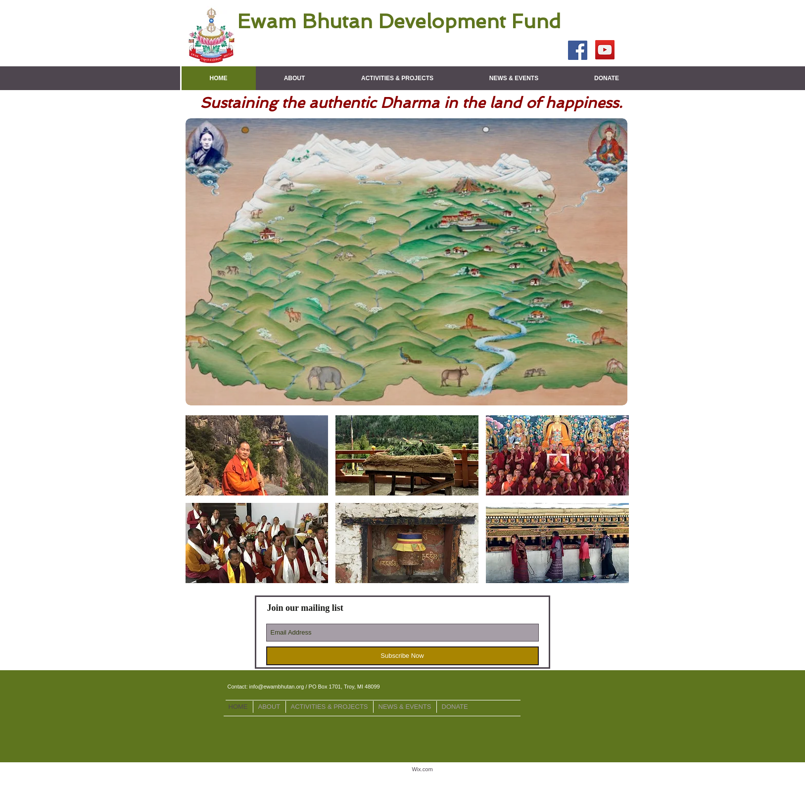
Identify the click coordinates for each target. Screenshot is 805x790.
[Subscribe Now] (402, 655)
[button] (294, 78)
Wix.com (422, 769)
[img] (257, 455)
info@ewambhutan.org (276, 687)
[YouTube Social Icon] (605, 49)
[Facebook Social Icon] (577, 50)
